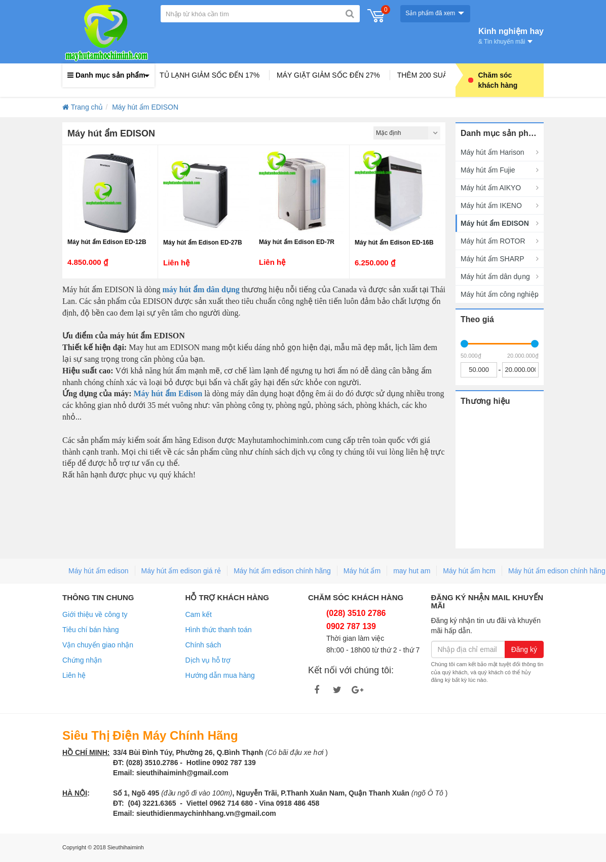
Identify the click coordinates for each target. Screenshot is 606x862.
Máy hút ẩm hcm (469, 571)
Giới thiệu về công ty (95, 614)
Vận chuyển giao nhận (97, 645)
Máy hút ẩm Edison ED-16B (394, 242)
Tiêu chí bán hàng (90, 630)
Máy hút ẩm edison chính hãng (282, 571)
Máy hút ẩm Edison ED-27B (202, 242)
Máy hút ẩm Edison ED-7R (296, 242)
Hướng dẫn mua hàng (220, 675)
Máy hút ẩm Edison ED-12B (106, 242)
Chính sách (203, 645)
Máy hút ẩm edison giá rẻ (181, 571)
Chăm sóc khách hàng (493, 80)
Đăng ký (524, 649)
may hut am (411, 571)
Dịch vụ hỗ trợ (208, 660)
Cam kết (198, 614)
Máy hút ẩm (362, 571)
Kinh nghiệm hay (511, 35)
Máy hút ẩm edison (98, 571)
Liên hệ (74, 675)
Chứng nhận (82, 660)
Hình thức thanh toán (218, 630)
